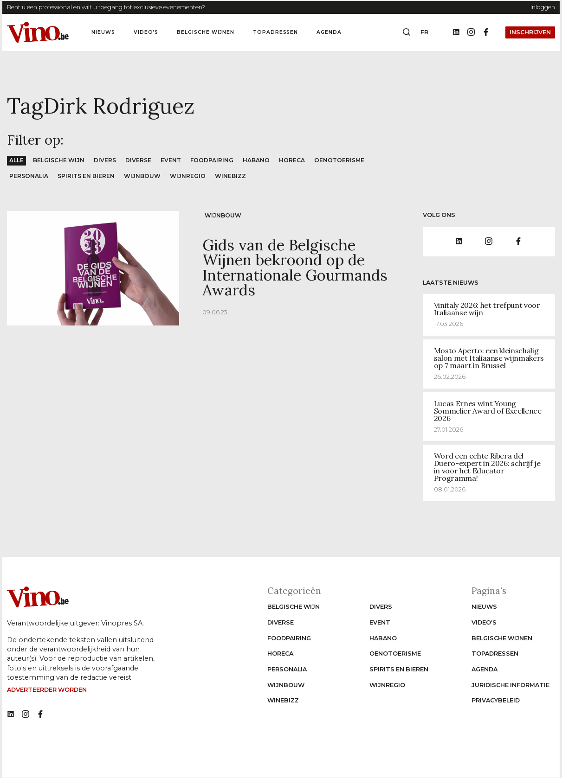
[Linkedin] (456, 32)
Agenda (329, 32)
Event (172, 160)
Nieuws (103, 32)
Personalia (29, 175)
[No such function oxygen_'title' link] (10, 714)
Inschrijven (530, 32)
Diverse (140, 160)
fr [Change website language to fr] (424, 32)
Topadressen (275, 32)
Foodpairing (214, 160)
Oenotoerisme (343, 160)
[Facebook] (486, 32)
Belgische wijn (59, 160)
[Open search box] (406, 32)
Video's (146, 32)
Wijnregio (190, 175)
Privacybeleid (496, 700)
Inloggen (542, 7)
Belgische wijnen (205, 32)
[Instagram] (471, 32)
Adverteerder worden (47, 689)
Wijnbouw (144, 175)
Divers (106, 160)
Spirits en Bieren (87, 175)
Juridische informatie (510, 684)
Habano (259, 160)
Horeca (295, 160)
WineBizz (233, 175)
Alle (16, 160)
